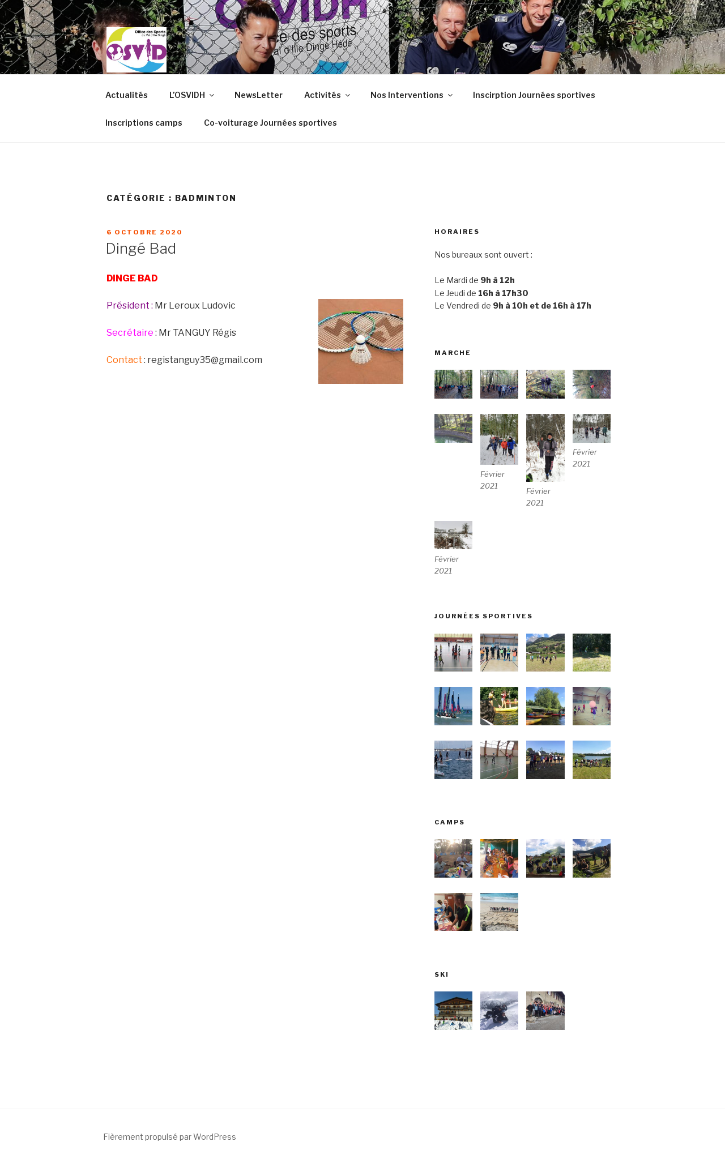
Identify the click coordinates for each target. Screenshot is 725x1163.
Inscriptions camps (143, 122)
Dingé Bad (140, 248)
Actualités (126, 95)
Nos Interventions (412, 95)
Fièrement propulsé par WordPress (169, 1136)
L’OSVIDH (192, 95)
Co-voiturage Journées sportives (270, 122)
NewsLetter (258, 95)
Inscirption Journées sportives (534, 95)
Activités (328, 95)
